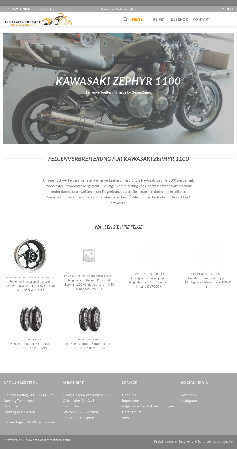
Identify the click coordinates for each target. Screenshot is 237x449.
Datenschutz (131, 412)
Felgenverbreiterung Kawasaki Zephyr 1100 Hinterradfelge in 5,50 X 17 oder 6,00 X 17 (30, 285)
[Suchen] (125, 19)
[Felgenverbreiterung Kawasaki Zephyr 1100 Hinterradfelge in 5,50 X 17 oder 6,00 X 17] (30, 255)
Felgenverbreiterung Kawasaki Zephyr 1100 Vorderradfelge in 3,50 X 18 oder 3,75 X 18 (89, 284)
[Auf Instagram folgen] (227, 9)
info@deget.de (84, 417)
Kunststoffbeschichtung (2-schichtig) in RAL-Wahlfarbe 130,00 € (206, 282)
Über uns (129, 395)
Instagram (189, 400)
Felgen (140, 19)
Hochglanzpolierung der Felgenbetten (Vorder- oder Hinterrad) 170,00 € (148, 282)
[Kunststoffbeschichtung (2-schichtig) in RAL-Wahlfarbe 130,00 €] (206, 254)
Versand (128, 417)
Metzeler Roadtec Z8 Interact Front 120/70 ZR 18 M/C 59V (89, 346)
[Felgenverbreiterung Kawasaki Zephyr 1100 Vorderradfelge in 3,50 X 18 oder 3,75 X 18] (89, 255)
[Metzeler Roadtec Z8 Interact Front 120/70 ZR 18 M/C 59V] (89, 318)
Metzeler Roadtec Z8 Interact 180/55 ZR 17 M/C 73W (30, 346)
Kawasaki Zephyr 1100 (158, 180)
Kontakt (201, 19)
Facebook (188, 395)
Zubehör (179, 19)
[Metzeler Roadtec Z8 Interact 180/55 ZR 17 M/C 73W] (30, 318)
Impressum (130, 400)
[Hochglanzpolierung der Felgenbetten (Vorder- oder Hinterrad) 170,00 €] (148, 254)
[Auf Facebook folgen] (223, 9)
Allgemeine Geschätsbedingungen (148, 406)
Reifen (159, 19)
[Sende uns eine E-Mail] (231, 9)
